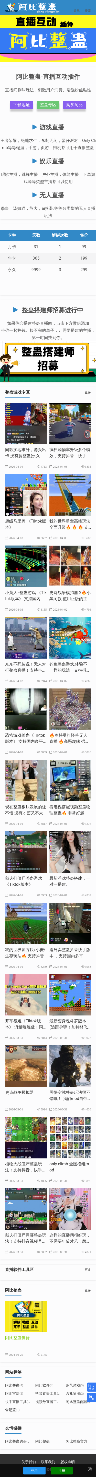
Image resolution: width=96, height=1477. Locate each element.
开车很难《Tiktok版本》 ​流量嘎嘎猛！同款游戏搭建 (24, 1027)
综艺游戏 (75, 1385)
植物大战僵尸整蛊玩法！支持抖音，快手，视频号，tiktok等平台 (25, 1170)
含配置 (12, 1410)
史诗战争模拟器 (19, 1092)
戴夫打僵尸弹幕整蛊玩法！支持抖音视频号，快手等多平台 (25, 1241)
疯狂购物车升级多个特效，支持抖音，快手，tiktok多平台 (69, 455)
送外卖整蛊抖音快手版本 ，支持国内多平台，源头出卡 (69, 955)
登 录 (34, 1470)
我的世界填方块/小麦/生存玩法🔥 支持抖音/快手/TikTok (25, 955)
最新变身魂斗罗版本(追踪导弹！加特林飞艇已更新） (68, 1027)
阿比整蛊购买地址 (19, 1441)
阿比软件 (44, 1385)
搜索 (88, 8)
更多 (88, 392)
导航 (76, 8)
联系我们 (48, 1462)
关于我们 (29, 1462)
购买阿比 (74, 104)
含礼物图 (75, 1393)
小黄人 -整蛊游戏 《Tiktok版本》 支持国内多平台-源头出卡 (26, 598)
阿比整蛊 (14, 1385)
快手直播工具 (17, 1402)
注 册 (61, 1470)
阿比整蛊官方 (76, 1441)
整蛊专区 (48, 104)
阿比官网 (14, 1393)
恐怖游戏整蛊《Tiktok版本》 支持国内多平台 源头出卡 (25, 741)
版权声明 (67, 1462)
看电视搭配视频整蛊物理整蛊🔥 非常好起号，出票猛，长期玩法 (69, 812)
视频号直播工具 (49, 1402)
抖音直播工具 (48, 1393)
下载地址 (21, 104)
